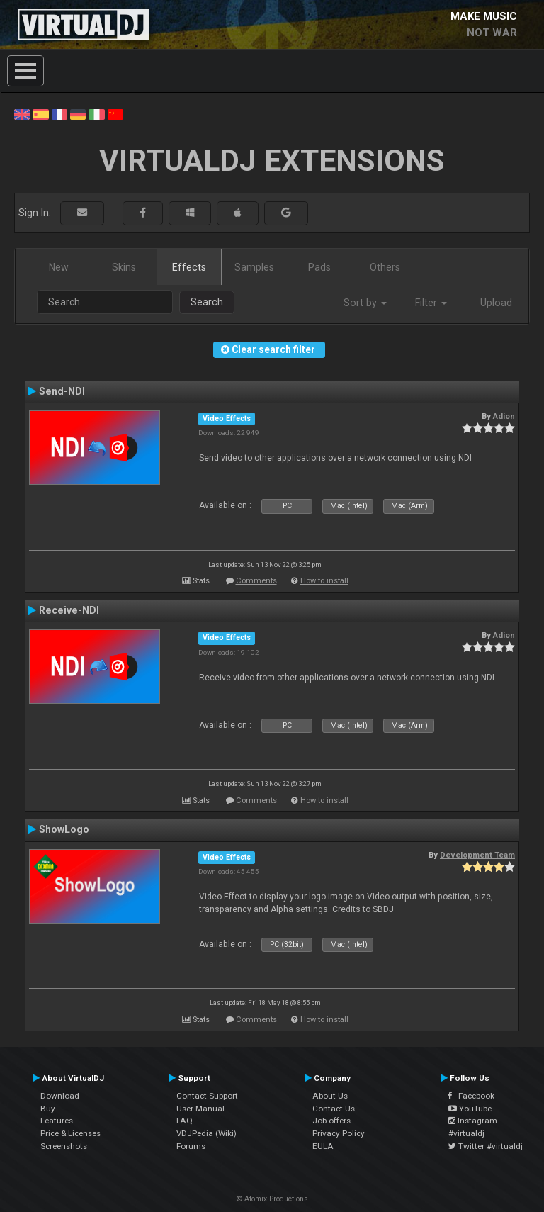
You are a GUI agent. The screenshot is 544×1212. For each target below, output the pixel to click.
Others (385, 267)
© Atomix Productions (272, 1198)
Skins (124, 267)
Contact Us (333, 1108)
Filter (431, 302)
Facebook (471, 1096)
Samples (254, 267)
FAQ (184, 1121)
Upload (496, 302)
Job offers (331, 1121)
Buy (47, 1108)
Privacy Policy (338, 1133)
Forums (190, 1146)
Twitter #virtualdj (485, 1146)
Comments (256, 580)
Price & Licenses (70, 1133)
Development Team (477, 855)
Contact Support (207, 1096)
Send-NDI (62, 391)
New (59, 267)
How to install (324, 580)
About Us (330, 1096)
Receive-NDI (69, 610)
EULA (323, 1146)
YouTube (470, 1108)
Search (207, 302)
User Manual (200, 1108)
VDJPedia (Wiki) (206, 1133)
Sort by (365, 302)
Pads (319, 267)
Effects (189, 267)
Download (59, 1096)
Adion (504, 416)
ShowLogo (64, 829)
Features (56, 1121)
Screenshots (63, 1146)
